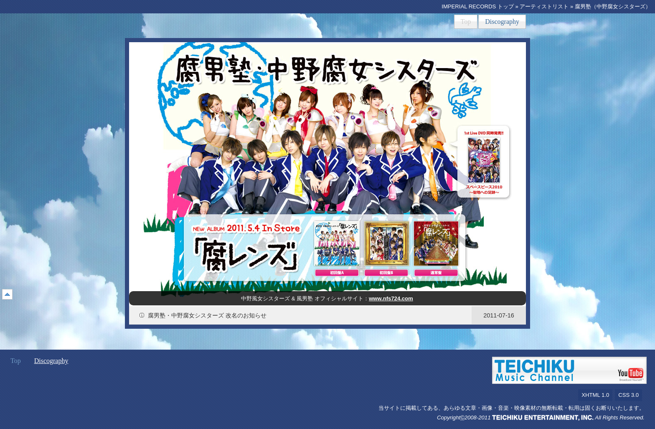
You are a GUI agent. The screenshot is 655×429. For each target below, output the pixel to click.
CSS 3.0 (628, 395)
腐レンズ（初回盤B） (386, 244)
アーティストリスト (544, 6)
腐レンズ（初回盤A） (337, 244)
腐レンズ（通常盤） (436, 244)
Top (466, 21)
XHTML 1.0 (595, 395)
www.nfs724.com (391, 298)
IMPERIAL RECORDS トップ (478, 6)
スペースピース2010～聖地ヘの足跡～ (483, 160)
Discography (502, 21)
